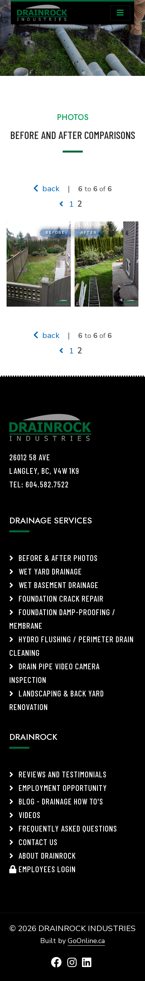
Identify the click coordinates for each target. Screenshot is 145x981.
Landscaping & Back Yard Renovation (56, 700)
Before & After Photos (53, 558)
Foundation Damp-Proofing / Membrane (62, 618)
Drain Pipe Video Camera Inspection (54, 672)
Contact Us (33, 842)
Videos (25, 815)
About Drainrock (42, 855)
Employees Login (42, 869)
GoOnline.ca (86, 940)
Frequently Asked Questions (63, 828)
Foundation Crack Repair (56, 598)
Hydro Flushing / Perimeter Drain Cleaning (71, 645)
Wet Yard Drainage (45, 571)
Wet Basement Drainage (54, 585)
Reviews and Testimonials (58, 774)
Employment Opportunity (58, 787)
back (46, 188)
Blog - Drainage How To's (56, 801)
